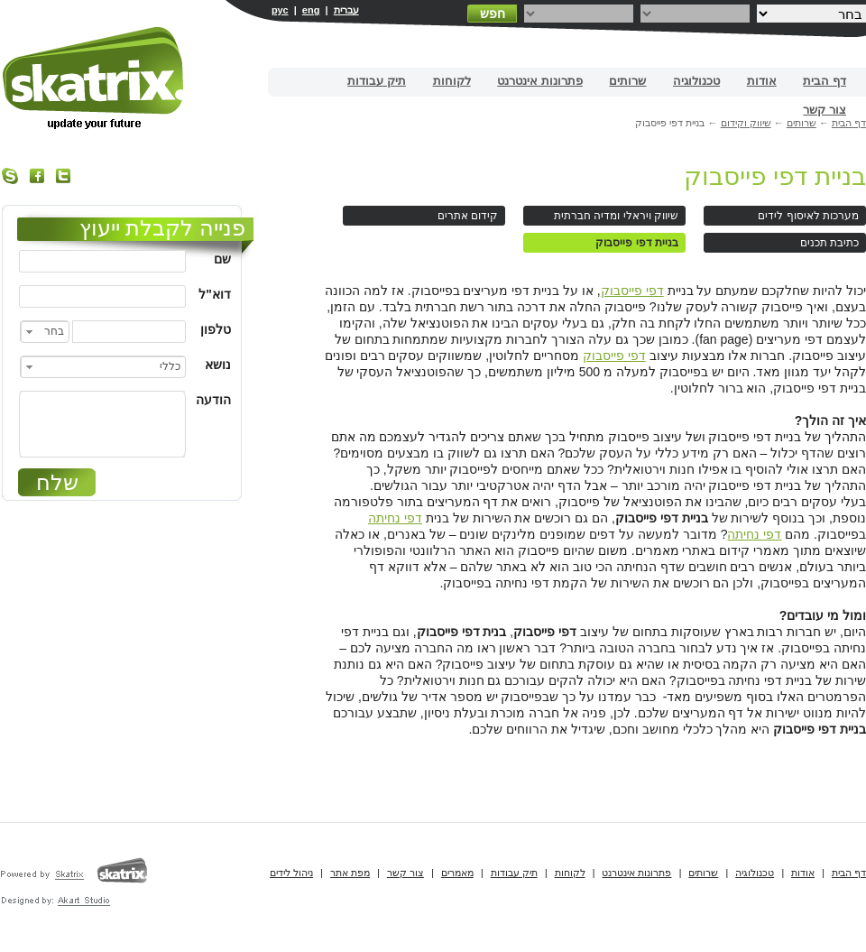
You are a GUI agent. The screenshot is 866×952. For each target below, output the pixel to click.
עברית (346, 10)
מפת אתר (350, 872)
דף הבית (824, 81)
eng (311, 10)
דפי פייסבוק (632, 290)
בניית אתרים (94, 78)
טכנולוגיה (696, 81)
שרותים (627, 81)
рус (280, 10)
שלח (57, 482)
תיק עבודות (376, 81)
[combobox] (44, 331)
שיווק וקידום (746, 122)
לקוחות (452, 81)
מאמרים (457, 872)
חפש (492, 13)
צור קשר (824, 109)
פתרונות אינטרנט (540, 81)
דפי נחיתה (395, 518)
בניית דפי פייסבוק (775, 176)
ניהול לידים (291, 872)
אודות (762, 81)
